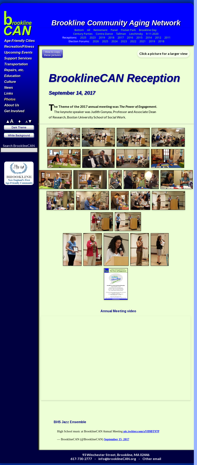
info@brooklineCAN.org (117, 459)
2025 (83, 37)
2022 (133, 41)
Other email (151, 459)
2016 (130, 37)
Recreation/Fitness (19, 46)
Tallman (121, 34)
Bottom (79, 30)
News (8, 87)
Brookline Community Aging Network (115, 23)
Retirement (100, 30)
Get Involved (14, 111)
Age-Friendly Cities (19, 40)
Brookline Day (148, 30)
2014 (149, 37)
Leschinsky (136, 34)
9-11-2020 (152, 34)
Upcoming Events (18, 52)
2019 (102, 37)
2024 (114, 41)
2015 (139, 37)
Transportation (16, 64)
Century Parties (83, 34)
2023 (93, 37)
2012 (158, 37)
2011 (167, 37)
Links (8, 93)
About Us (11, 105)
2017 (120, 37)
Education (12, 76)
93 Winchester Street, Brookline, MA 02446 (115, 455)
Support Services (18, 58)
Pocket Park (128, 30)
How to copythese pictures (52, 53)
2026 (96, 41)
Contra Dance (104, 34)
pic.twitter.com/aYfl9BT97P (141, 431)
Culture (10, 81)
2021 (143, 41)
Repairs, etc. (14, 70)
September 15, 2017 (116, 439)
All (88, 30)
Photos (10, 99)
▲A (9, 121)
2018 (111, 37)
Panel (115, 30)
